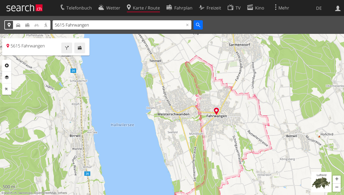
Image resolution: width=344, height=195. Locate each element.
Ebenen (6, 77)
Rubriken (6, 65)
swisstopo (25, 193)
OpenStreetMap (45, 193)
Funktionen (6, 89)
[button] (337, 180)
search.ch (10, 193)
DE (319, 8)
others (62, 193)
